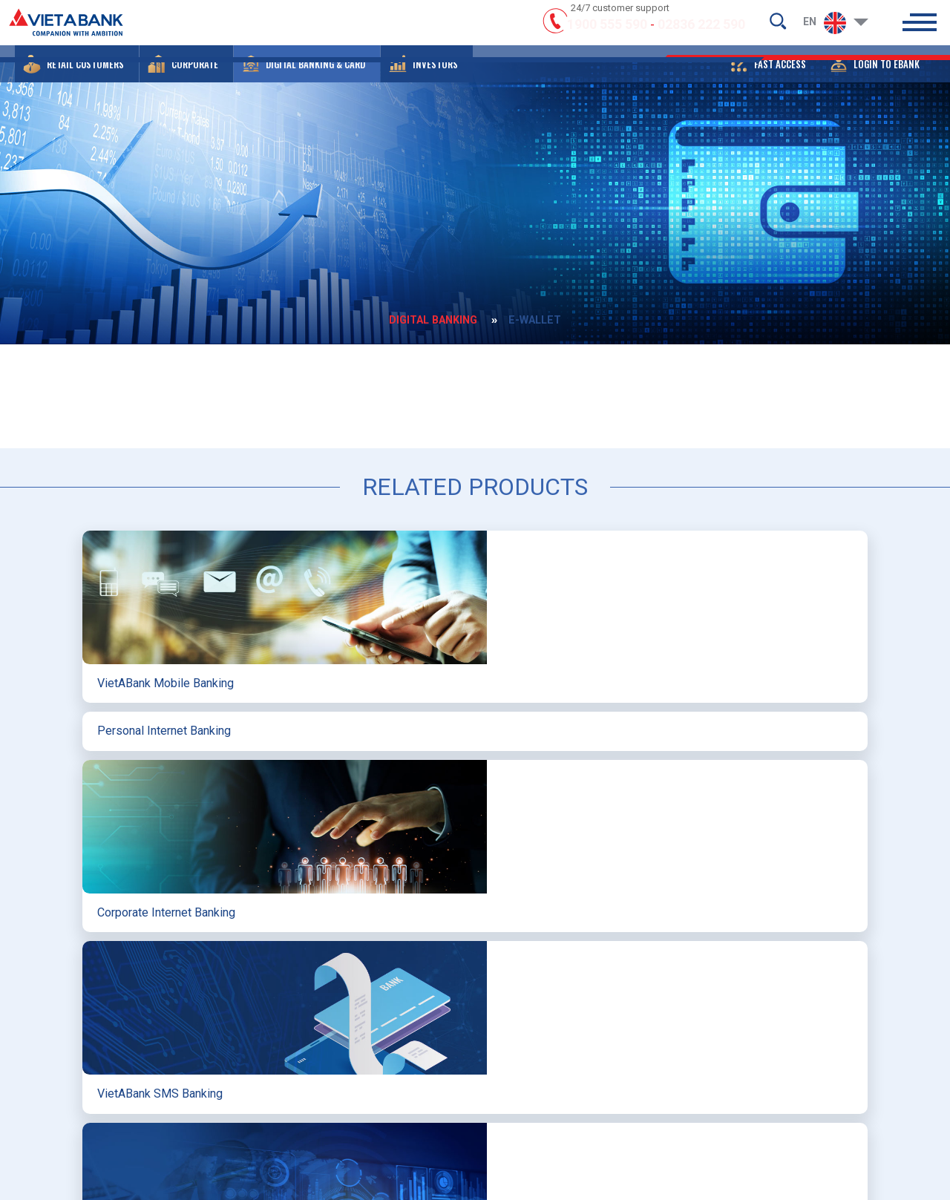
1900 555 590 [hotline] (607, 31)
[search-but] (778, 27)
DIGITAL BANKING (424, 317)
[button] (77, 77)
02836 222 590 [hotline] (701, 31)
